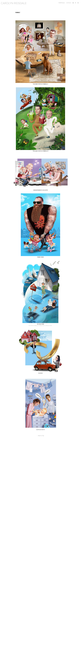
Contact (68, 3)
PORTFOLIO (62, 3)
